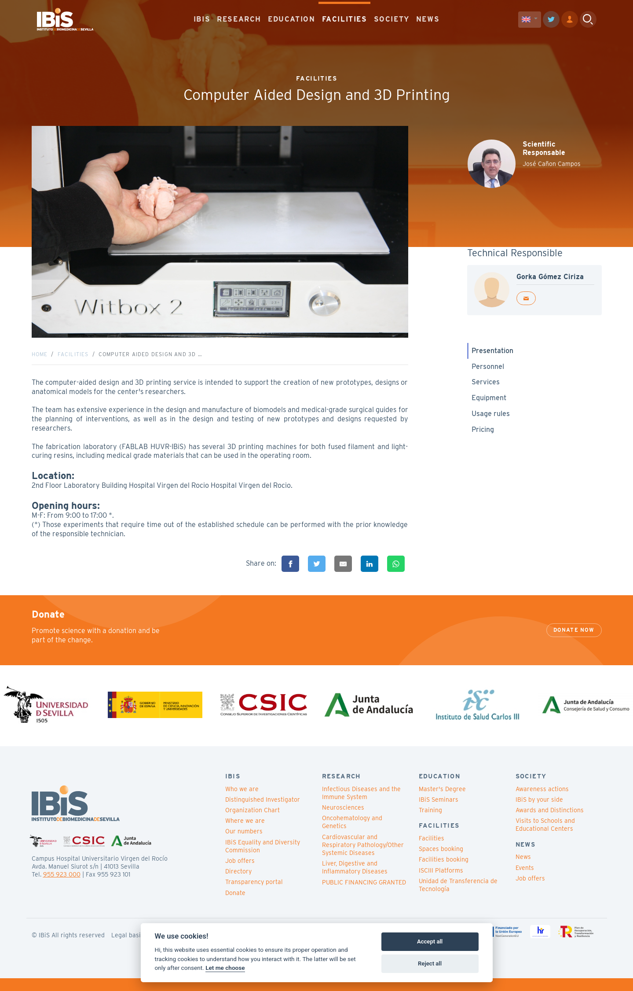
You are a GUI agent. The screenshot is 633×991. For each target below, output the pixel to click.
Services (486, 388)
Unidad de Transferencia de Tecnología (458, 897)
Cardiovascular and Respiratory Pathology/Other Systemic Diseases (363, 857)
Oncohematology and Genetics (352, 835)
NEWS (427, 17)
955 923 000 (61, 887)
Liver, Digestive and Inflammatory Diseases (355, 880)
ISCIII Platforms (441, 883)
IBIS (202, 17)
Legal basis (127, 947)
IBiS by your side (539, 812)
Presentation (492, 357)
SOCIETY (392, 17)
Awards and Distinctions (550, 822)
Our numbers (244, 844)
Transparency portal (254, 895)
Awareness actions (542, 801)
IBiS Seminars (438, 812)
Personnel (488, 372)
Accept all (430, 941)
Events (525, 880)
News (523, 869)
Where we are (245, 833)
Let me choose (225, 967)
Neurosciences (343, 820)
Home (40, 360)
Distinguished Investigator (262, 812)
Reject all (430, 963)
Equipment (489, 404)
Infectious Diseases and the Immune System (361, 805)
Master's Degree (442, 801)
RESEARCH (239, 17)
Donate (235, 905)
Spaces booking (441, 862)
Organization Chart (252, 822)
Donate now (574, 643)
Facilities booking (443, 872)
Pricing (483, 435)
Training (430, 822)
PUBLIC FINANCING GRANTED (364, 895)
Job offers (240, 873)
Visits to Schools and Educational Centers (545, 837)
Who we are (242, 801)
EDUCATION (291, 17)
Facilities (73, 360)
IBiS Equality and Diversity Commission (262, 858)
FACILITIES (344, 17)
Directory (238, 884)
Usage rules (491, 420)
